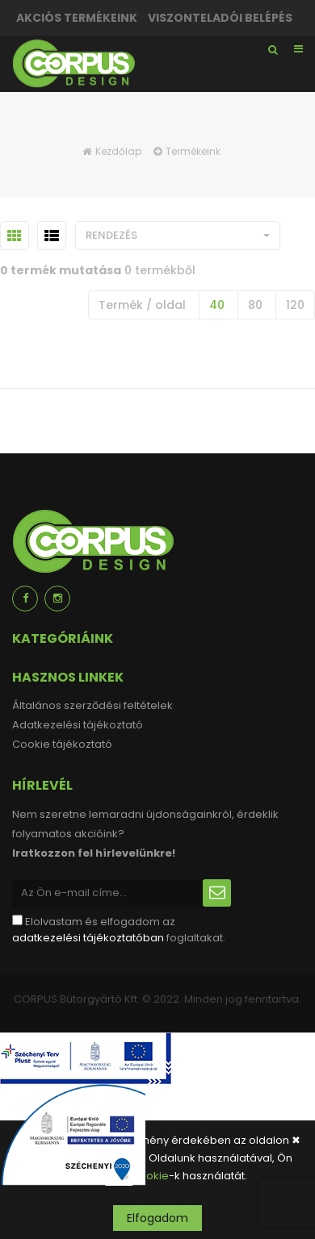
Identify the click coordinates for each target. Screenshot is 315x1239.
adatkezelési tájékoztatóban (88, 937)
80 (255, 305)
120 (295, 305)
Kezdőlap (118, 151)
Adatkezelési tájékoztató (77, 724)
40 (217, 305)
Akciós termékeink (76, 18)
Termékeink (193, 151)
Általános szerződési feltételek (92, 705)
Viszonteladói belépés (220, 18)
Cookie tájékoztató (62, 744)
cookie (150, 1175)
